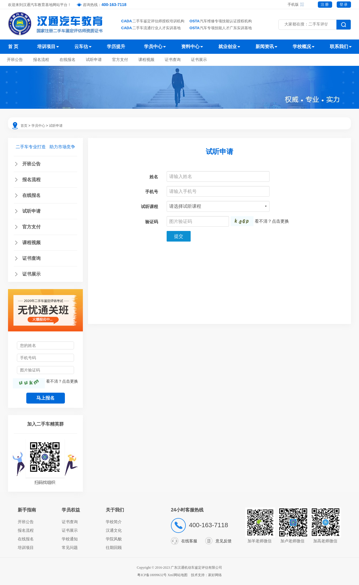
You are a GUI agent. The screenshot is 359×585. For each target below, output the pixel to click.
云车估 (81, 46)
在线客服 (189, 541)
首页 (24, 126)
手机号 (151, 191)
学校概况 (302, 46)
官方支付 (120, 60)
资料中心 (190, 46)
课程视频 (146, 60)
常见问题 (70, 547)
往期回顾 (114, 547)
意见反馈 (224, 541)
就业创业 (227, 46)
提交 (178, 236)
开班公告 (15, 60)
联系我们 (339, 46)
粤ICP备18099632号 (152, 575)
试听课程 (149, 206)
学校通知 (70, 539)
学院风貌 (114, 539)
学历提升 (116, 46)
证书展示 (199, 60)
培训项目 (46, 46)
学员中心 (153, 46)
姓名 (153, 176)
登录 (344, 4)
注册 (325, 4)
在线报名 (67, 60)
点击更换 (70, 381)
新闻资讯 (265, 46)
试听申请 (94, 60)
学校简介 (114, 521)
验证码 (151, 221)
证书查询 (173, 60)
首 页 (13, 46)
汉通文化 (114, 530)
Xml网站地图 (177, 575)
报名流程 (41, 60)
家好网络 (215, 575)
